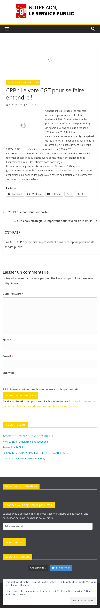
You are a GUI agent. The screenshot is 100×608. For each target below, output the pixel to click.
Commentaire (13, 293)
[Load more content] (38, 568)
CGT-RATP (31, 104)
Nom (7, 340)
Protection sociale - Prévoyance (23, 82)
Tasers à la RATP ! (13, 447)
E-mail (8, 356)
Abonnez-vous (14, 542)
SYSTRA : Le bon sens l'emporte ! (26, 212)
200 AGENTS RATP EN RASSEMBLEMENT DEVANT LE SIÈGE (36, 452)
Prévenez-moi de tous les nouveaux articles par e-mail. (42, 389)
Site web (8, 373)
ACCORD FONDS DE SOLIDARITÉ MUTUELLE (28, 436)
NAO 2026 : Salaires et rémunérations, (24, 458)
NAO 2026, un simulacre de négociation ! (25, 441)
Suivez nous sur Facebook (21, 486)
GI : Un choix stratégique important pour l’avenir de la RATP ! (55, 221)
